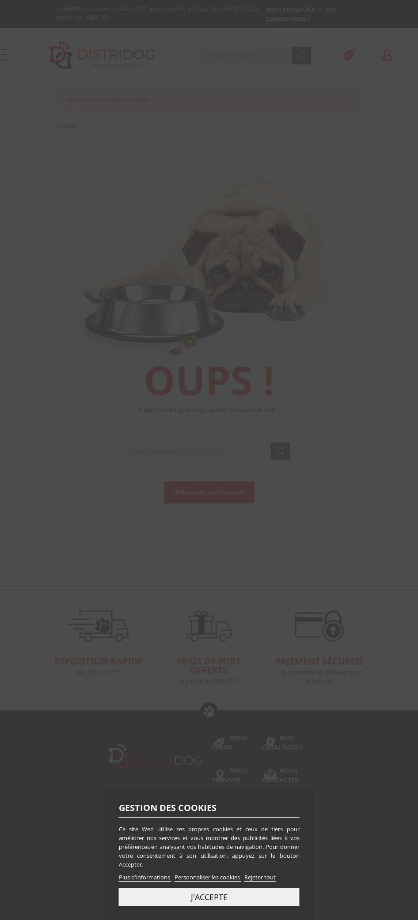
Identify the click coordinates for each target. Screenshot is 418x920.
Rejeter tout (260, 877)
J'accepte (209, 896)
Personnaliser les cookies (208, 877)
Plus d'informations (145, 877)
